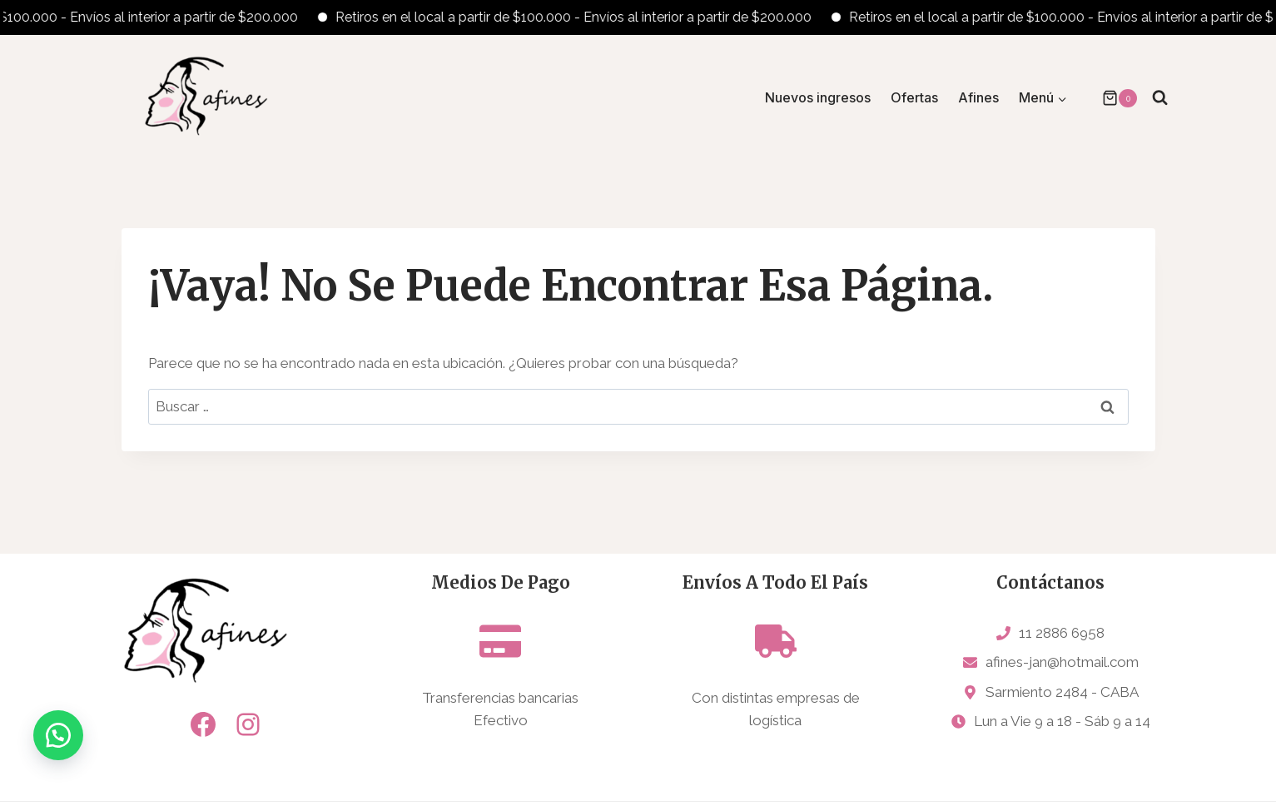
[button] (58, 748)
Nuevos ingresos (818, 97)
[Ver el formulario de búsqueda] (1159, 97)
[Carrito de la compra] (1111, 98)
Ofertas (914, 97)
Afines (978, 97)
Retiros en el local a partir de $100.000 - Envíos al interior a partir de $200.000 (587, 17)
